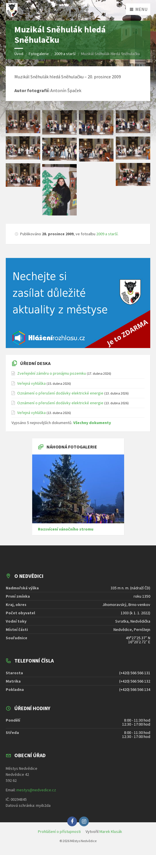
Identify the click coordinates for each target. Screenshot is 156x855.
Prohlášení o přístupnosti (59, 831)
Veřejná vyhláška (31, 383)
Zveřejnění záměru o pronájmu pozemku (51, 373)
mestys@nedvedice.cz (36, 789)
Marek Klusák (110, 831)
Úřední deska (35, 363)
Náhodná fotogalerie (72, 447)
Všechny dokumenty (92, 422)
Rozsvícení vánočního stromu (65, 529)
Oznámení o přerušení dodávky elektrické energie (60, 393)
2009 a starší (107, 233)
